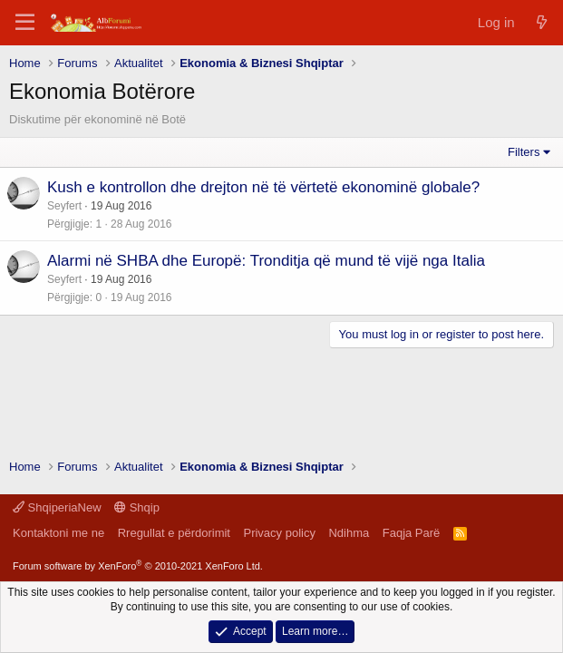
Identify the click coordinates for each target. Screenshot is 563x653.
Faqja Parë (412, 533)
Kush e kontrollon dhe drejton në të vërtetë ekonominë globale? (263, 187)
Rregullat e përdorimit (174, 533)
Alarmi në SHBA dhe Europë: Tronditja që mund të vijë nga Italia (266, 260)
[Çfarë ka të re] (541, 22)
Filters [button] (523, 152)
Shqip (137, 507)
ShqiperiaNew (57, 507)
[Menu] (25, 22)
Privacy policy (279, 533)
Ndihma (348, 533)
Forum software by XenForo (138, 565)
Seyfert (64, 206)
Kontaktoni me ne (58, 533)
